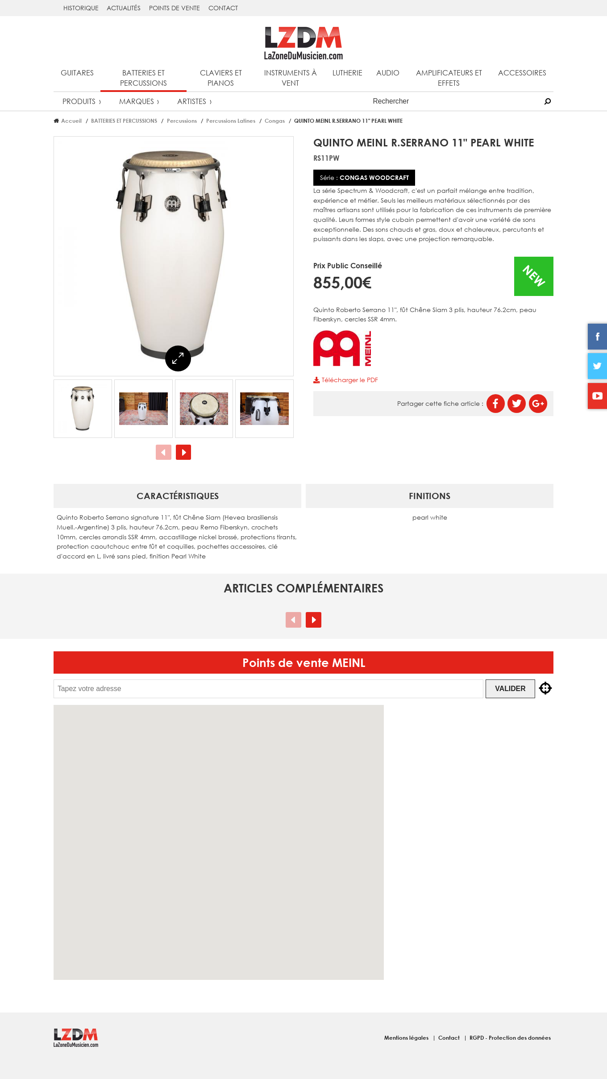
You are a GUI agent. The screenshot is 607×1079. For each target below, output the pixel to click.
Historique (81, 8)
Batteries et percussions (143, 77)
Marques (136, 101)
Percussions (182, 120)
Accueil (71, 120)
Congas (275, 120)
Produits (79, 101)
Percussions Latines (230, 120)
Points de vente (174, 8)
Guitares (77, 72)
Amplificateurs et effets (449, 77)
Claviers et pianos (221, 77)
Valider (512, 688)
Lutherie (347, 72)
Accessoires (522, 72)
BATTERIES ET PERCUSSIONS (124, 120)
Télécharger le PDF (345, 379)
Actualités (124, 8)
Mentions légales (407, 1037)
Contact (223, 8)
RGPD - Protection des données (510, 1037)
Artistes (191, 101)
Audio (387, 72)
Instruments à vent (290, 77)
